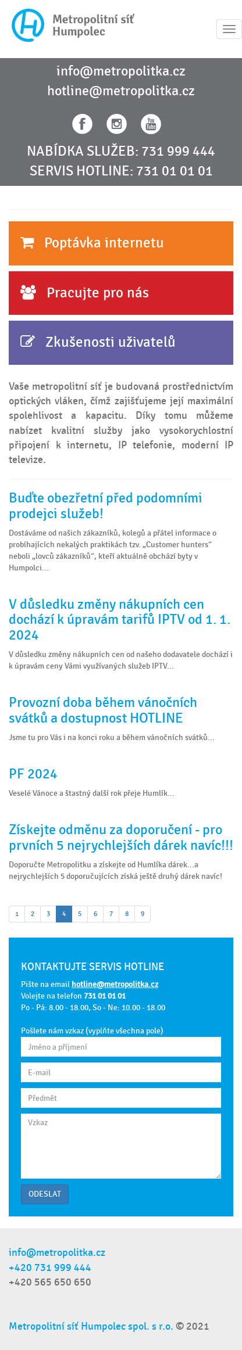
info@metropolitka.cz (121, 71)
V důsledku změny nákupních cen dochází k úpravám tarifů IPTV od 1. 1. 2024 (119, 620)
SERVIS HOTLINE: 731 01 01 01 (121, 171)
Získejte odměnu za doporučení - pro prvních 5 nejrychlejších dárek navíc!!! (121, 837)
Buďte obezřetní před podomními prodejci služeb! (105, 506)
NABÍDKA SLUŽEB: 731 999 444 (121, 151)
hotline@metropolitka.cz (121, 91)
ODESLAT (45, 1194)
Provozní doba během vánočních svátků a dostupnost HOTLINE (103, 710)
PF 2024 (33, 774)
